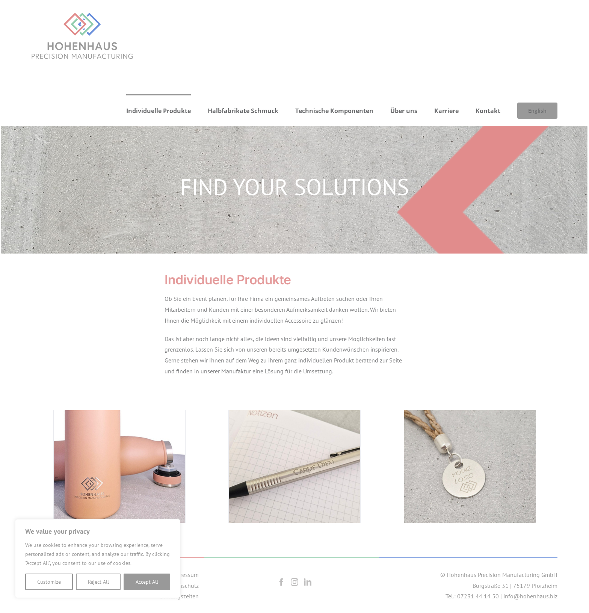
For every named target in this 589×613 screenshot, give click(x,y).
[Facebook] (281, 582)
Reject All (98, 581)
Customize (49, 581)
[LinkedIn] (307, 582)
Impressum (184, 574)
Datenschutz (183, 585)
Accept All (147, 581)
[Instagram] (294, 582)
